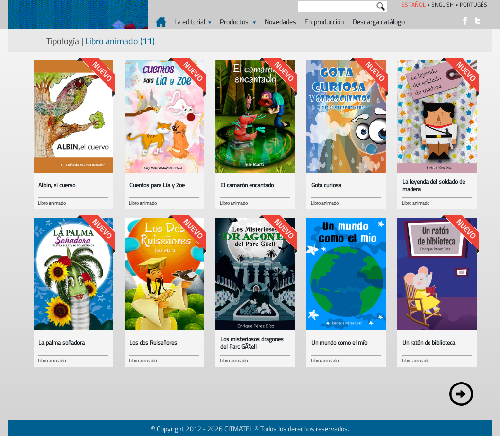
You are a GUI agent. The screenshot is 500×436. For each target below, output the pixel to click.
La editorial (193, 22)
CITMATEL (238, 428)
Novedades (280, 22)
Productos (238, 22)
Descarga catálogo (379, 22)
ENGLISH (442, 4)
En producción (324, 22)
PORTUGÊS (473, 4)
